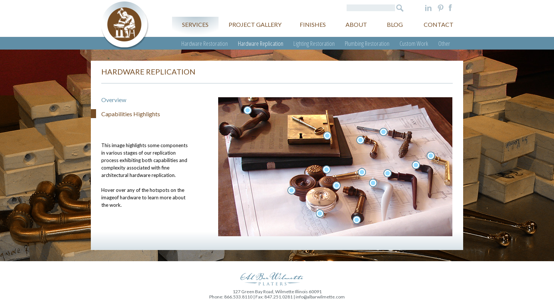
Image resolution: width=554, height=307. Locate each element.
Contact (438, 24)
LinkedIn (428, 8)
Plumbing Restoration (367, 43)
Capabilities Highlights (130, 113)
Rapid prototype (373, 183)
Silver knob (320, 213)
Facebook (450, 8)
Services (195, 24)
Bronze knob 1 (326, 169)
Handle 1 (247, 110)
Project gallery (255, 24)
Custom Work (413, 43)
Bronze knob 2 (291, 190)
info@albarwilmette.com (320, 297)
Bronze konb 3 (336, 185)
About (356, 24)
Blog (395, 24)
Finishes (313, 24)
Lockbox (327, 136)
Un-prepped (431, 156)
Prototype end (362, 172)
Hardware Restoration (204, 43)
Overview (113, 99)
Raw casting (416, 165)
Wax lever (387, 173)
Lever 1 (383, 132)
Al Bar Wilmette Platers (125, 25)
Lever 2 (360, 140)
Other (444, 43)
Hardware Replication (260, 43)
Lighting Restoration (314, 43)
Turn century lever (357, 220)
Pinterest (440, 8)
